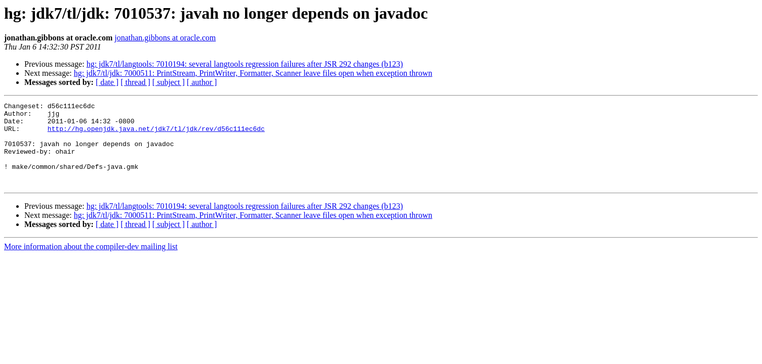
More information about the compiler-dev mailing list (91, 263)
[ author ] (202, 82)
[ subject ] (168, 82)
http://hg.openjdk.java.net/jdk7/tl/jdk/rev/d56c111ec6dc (156, 134)
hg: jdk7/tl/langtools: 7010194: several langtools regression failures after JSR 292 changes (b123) (245, 64)
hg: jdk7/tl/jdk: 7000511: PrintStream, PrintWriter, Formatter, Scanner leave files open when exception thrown (253, 73)
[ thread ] (135, 82)
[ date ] (107, 82)
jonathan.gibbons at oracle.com (165, 37)
